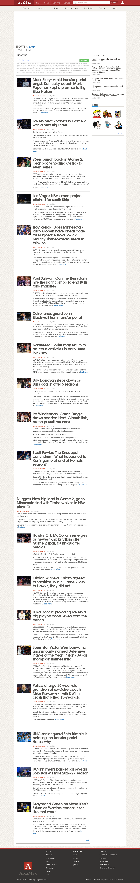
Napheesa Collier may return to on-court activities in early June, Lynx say (59, 348)
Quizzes (75, 865)
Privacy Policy (98, 880)
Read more (44, 113)
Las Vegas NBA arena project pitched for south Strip (57, 197)
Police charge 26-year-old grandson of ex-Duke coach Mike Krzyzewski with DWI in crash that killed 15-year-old (57, 691)
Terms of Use (108, 880)
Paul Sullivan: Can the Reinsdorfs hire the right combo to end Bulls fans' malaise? (60, 282)
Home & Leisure (71, 8)
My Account (104, 858)
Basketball (42, 96)
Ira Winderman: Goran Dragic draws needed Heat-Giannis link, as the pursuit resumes (60, 417)
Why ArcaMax (104, 861)
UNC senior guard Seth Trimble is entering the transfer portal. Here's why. (60, 737)
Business (26, 8)
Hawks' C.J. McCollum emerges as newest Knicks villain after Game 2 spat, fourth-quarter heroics (60, 541)
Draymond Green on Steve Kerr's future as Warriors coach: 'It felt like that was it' (60, 807)
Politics (102, 8)
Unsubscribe (119, 880)
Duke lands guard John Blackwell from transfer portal (57, 315)
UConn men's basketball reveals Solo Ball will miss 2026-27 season (60, 771)
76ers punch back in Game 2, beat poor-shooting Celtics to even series (58, 163)
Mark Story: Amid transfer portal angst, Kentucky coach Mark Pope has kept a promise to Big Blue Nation (59, 85)
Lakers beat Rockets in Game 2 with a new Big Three (59, 122)
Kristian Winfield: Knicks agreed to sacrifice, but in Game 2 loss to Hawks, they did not (59, 581)
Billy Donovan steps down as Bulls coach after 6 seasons (57, 382)
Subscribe (84, 60)
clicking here (69, 72)
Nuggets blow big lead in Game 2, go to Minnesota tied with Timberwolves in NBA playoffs (51, 502)
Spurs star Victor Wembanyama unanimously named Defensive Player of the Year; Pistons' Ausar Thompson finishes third (60, 653)
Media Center (104, 865)
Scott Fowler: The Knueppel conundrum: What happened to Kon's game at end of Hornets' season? (59, 458)
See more (120, 133)
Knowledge (88, 8)
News (75, 855)
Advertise (89, 880)
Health (56, 8)
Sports (114, 8)
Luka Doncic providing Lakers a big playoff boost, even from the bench (60, 615)
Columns (76, 861)
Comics (75, 858)
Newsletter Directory (107, 868)
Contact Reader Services (108, 855)
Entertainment (41, 8)
